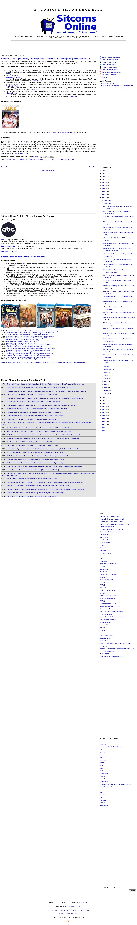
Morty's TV (103, 572)
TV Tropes (103, 646)
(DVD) (46, 338)
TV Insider (103, 548)
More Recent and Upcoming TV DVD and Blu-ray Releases (21, 362)
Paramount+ (104, 773)
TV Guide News (105, 542)
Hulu (101, 765)
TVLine (102, 545)
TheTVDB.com (104, 641)
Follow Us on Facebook (110, 59)
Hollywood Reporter (13, 77)
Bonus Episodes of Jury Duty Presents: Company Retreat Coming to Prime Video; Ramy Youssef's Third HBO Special (46, 391)
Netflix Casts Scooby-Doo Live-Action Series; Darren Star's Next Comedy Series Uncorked (37, 456)
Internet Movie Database (108, 564)
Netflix (102, 771)
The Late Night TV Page (108, 619)
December (107, 200)
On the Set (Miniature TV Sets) (110, 606)
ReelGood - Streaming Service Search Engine (115, 784)
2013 (104, 406)
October (107, 366)
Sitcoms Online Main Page (110, 57)
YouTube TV (104, 805)
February (107, 390)
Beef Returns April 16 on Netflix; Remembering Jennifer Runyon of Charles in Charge (35, 493)
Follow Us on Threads (109, 67)
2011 (104, 412)
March (106, 387)
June (105, 378)
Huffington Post (38, 81)
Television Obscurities (107, 580)
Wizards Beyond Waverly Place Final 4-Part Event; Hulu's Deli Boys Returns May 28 (35, 401)
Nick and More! (105, 609)
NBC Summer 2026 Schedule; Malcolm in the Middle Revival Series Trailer (32, 478)
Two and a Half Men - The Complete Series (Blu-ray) (24, 347)
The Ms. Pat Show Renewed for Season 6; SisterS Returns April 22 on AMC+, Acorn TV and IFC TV (40, 428)
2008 (104, 422)
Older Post (92, 167)
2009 (104, 418)
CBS (101, 750)
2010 (104, 415)
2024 (104, 176)
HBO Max (103, 763)
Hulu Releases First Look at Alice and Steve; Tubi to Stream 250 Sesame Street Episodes (37, 408)
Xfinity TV (103, 800)
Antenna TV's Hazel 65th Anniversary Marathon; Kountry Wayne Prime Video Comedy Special (38, 485)
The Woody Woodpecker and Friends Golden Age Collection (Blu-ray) (29, 354)
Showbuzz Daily (105, 540)
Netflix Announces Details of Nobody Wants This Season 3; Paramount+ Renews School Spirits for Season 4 (43, 435)
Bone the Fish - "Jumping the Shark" (112, 656)
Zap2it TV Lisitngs (106, 534)
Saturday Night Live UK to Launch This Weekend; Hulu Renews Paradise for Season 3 (36, 459)
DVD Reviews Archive (81, 362)
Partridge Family (18, 159)
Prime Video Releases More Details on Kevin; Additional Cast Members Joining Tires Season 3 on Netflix (42, 405)
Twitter (25, 141)
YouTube (103, 803)
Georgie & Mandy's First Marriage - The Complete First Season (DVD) (30, 336)
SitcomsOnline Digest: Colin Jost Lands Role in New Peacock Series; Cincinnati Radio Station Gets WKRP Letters (45, 398)
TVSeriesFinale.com (106, 553)
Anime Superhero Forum (108, 604)
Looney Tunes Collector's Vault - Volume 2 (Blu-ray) (23, 359)
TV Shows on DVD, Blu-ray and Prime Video (57, 362)
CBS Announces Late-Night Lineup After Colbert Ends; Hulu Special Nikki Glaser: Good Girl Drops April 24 (42, 387)
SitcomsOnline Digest (34, 159)
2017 (104, 198)
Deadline (36, 89)
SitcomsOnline (11, 93)
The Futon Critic (105, 550)
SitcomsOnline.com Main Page (110, 516)
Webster (71, 159)
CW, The (102, 752)
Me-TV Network (105, 622)
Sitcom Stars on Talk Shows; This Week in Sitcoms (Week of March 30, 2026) (33, 419)
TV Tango (103, 582)
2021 (104, 185)
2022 (104, 182)
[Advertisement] (68, 47)
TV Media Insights (106, 614)
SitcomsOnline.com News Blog (68, 9)
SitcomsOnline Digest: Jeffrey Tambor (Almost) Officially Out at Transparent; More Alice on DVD (46, 59)
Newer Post (5, 167)
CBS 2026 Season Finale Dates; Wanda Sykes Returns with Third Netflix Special (34, 412)
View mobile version (48, 170)
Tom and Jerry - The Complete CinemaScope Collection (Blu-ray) (28, 357)
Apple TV (103, 744)
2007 (104, 425)
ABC (101, 741)
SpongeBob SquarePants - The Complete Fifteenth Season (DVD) (28, 345)
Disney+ (102, 755)
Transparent (62, 159)
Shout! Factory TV (106, 787)
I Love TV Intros (105, 638)
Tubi (101, 792)
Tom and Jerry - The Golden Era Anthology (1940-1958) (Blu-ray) (28, 348)
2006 (104, 428)
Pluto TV (102, 779)
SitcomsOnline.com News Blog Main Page (72, 910)
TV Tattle (103, 585)
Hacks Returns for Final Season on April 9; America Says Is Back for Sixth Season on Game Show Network (43, 438)
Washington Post (12, 86)
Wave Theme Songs (106, 635)
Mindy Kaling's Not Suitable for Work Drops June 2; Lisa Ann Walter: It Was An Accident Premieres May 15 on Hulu (45, 384)
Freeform (103, 760)
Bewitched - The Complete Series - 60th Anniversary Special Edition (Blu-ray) (32, 331)
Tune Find (103, 627)
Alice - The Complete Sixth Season (64, 132)
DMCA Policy (75, 913)
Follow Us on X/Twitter (109, 62)
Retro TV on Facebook (107, 590)
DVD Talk (103, 630)
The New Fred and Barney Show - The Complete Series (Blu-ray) (28, 355)
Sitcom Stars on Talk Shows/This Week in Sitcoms (116, 85)
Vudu (101, 797)
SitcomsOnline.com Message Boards (112, 519)
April (105, 384)
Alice (9, 159)
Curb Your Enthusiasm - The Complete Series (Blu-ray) (24, 338)
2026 (104, 170)
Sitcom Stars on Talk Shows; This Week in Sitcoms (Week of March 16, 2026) (33, 470)
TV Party (103, 601)
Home (49, 167)
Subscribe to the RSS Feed (111, 75)
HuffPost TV (104, 577)
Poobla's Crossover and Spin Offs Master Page (115, 643)
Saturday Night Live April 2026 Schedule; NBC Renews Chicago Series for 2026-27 (35, 415)
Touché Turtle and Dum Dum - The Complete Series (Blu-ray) (27, 334)
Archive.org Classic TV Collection (111, 747)
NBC (101, 768)
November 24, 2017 (22, 153)
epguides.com (104, 569)
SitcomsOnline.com (72, 906)
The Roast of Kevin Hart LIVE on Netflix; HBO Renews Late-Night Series (31, 442)
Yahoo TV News (105, 537)
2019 (104, 191)
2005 (104, 431)
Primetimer (103, 561)
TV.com (102, 566)
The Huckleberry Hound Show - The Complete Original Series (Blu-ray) (30, 333)
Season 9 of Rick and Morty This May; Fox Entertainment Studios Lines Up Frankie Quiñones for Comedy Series (45, 482)
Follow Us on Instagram (110, 70)
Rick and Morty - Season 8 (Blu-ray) (18, 343)
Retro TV (103, 588)
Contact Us (104, 77)
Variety (8, 74)
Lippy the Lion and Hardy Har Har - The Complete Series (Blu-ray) (28, 350)
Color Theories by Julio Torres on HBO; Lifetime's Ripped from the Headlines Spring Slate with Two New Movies (44, 466)
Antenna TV (103, 625)
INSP (101, 633)
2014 (104, 403)
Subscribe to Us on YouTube (111, 72)
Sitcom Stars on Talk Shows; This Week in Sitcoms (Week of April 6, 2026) (32, 394)
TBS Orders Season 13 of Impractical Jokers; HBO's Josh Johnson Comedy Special (35, 452)
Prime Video (104, 781)
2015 (104, 400)
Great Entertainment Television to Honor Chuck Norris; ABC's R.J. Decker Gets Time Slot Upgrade (40, 431)
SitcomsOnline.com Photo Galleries (111, 522)
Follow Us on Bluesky (109, 65)
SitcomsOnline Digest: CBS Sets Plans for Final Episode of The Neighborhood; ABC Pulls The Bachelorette (43, 449)
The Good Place (50, 159)
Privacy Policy (63, 913)
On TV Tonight (104, 654)
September (108, 369)
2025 (104, 173)
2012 (104, 409)
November (107, 203)
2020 (104, 188)
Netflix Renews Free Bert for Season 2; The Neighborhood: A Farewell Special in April (35, 463)
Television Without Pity (107, 598)
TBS (101, 789)
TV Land (102, 795)
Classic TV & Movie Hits (108, 574)
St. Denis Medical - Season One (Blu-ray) (20, 340)
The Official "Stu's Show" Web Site (111, 612)
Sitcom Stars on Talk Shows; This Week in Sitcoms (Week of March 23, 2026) (33, 445)
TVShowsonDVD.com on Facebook (111, 529)
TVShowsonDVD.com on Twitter (110, 532)
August (106, 372)
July (105, 375)
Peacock (102, 776)
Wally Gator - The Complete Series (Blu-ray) (21, 352)
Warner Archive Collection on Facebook (113, 617)
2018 (104, 194)
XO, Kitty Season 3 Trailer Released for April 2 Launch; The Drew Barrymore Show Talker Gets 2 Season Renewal (45, 489)
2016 (104, 397)
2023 (104, 179)
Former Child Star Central (108, 596)
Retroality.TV (104, 593)
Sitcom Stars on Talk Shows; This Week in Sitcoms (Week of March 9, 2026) (32, 496)
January (107, 393)
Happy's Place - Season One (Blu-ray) (19, 341)
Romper (73, 96)
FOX (101, 757)
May (105, 381)
